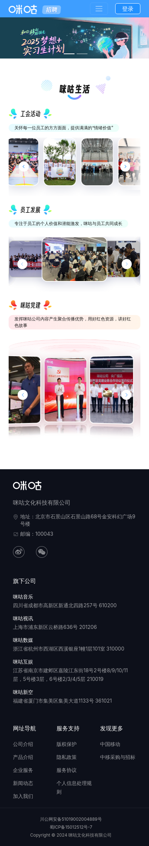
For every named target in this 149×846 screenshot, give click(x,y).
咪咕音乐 (23, 597)
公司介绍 (23, 744)
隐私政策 (67, 757)
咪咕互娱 (23, 662)
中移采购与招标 (117, 757)
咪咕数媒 (23, 640)
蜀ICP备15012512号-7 (71, 827)
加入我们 (23, 796)
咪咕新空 (23, 692)
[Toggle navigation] (99, 9)
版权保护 (67, 744)
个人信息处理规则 (74, 787)
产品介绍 (23, 757)
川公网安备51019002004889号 (71, 819)
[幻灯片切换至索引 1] (69, 53)
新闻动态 (23, 783)
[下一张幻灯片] (127, 264)
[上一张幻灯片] (22, 264)
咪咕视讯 (23, 618)
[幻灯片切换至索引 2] (82, 53)
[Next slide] (125, 166)
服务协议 (67, 770)
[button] (23, 395)
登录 (128, 8)
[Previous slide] (24, 166)
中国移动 (110, 744)
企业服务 (23, 770)
